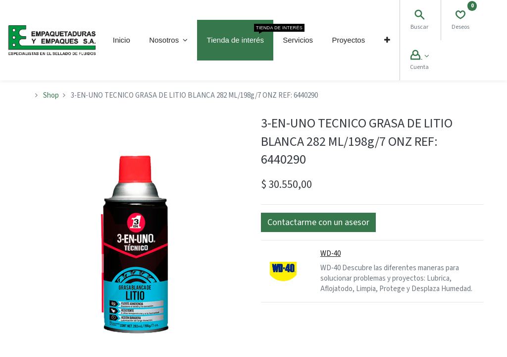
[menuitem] (121, 40)
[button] (386, 40)
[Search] (419, 16)
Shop (51, 95)
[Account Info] (419, 56)
